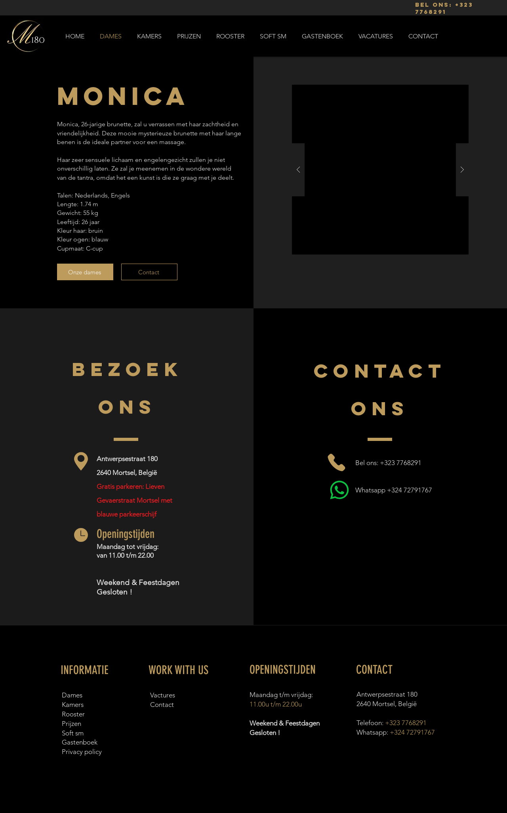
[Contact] (149, 272)
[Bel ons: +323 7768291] (381, 462)
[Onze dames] (85, 272)
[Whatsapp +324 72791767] (381, 489)
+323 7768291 (406, 723)
